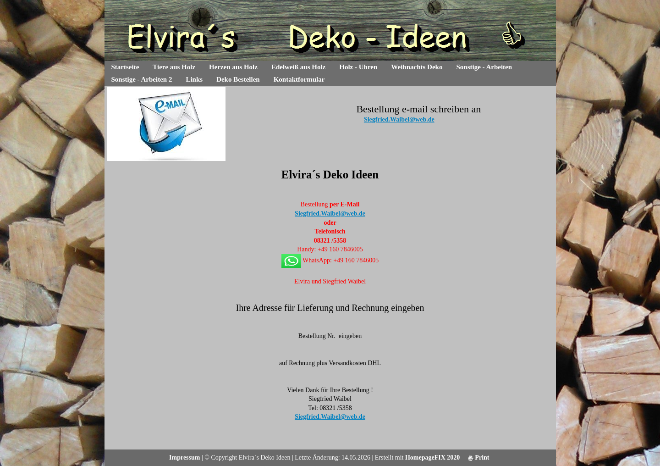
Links (194, 79)
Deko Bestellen (238, 79)
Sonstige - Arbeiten (484, 67)
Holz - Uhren (358, 67)
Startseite (125, 67)
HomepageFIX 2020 (432, 457)
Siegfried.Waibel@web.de (399, 119)
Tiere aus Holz (174, 67)
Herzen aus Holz (233, 67)
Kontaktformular (299, 79)
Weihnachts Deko (416, 67)
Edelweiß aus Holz (298, 67)
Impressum (184, 457)
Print (479, 457)
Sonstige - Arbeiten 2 (141, 79)
